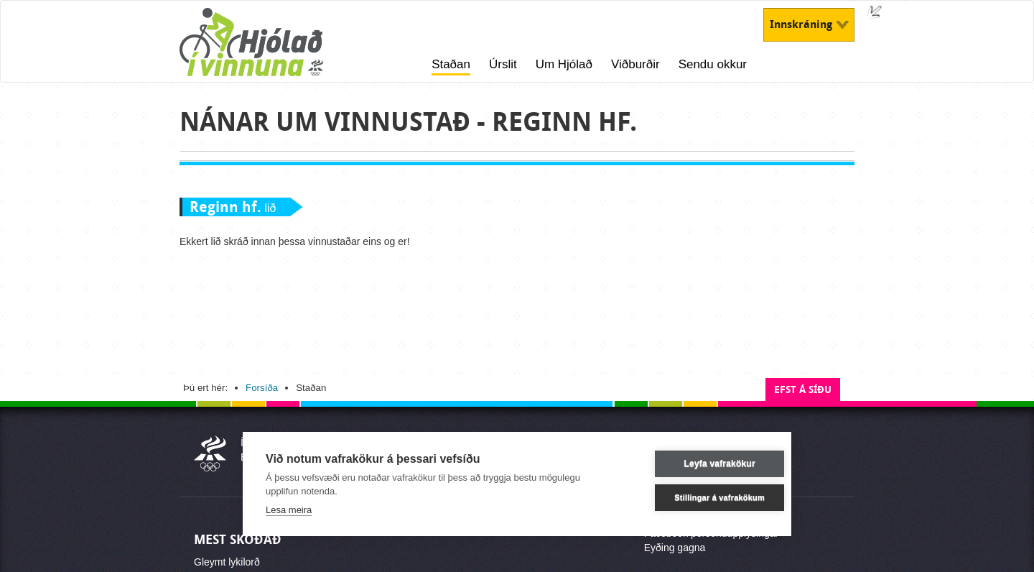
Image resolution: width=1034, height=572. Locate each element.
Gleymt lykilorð (227, 562)
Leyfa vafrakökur (699, 463)
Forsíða (262, 387)
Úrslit (503, 64)
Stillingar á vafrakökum (699, 496)
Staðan (451, 64)
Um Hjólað (564, 64)
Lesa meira (289, 509)
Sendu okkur (713, 64)
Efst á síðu (803, 390)
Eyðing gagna (675, 547)
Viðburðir (635, 64)
